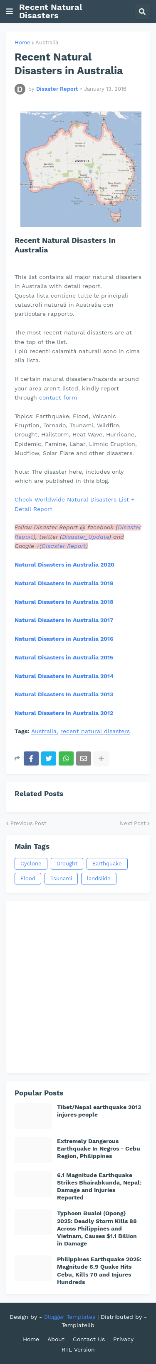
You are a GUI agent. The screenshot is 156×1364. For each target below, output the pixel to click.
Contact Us (89, 1339)
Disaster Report (64, 546)
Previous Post (28, 823)
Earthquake (107, 863)
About (55, 1339)
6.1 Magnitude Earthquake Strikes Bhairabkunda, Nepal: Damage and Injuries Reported (99, 1186)
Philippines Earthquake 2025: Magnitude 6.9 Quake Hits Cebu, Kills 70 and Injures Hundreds (99, 1270)
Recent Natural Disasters (50, 11)
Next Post (133, 823)
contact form (58, 397)
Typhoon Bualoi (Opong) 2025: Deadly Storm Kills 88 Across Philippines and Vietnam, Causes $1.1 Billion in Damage (97, 1228)
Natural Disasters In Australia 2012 (64, 713)
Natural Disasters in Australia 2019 (64, 583)
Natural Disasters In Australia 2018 (64, 601)
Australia (46, 42)
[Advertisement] (78, 987)
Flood (27, 878)
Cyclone (31, 863)
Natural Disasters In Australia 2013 (64, 694)
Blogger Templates (69, 1316)
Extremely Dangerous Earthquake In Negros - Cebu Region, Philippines (98, 1148)
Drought (67, 863)
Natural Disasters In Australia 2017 (64, 620)
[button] (9, 11)
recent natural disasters (95, 731)
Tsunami (61, 878)
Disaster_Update (85, 536)
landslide (99, 878)
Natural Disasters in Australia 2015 (64, 657)
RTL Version (78, 1349)
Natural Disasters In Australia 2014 (64, 676)
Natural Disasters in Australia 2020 (64, 564)
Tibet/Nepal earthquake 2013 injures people (99, 1111)
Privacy (123, 1339)
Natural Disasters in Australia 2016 (64, 638)
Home (22, 42)
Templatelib (78, 1325)
